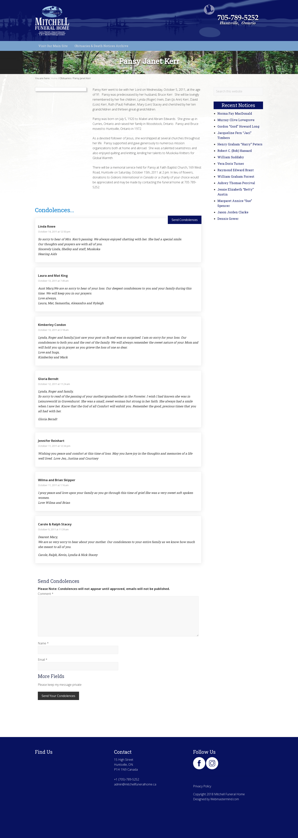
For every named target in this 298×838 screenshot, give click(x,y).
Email (42, 659)
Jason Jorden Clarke (232, 212)
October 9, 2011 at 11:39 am (53, 529)
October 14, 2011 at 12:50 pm (54, 231)
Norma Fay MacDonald (234, 113)
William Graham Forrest (235, 176)
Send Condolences (185, 220)
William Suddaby (230, 157)
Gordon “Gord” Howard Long (238, 126)
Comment (45, 594)
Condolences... (54, 210)
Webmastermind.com (224, 799)
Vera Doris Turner (230, 164)
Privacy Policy (202, 786)
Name (43, 643)
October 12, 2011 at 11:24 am (54, 384)
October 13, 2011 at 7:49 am (53, 280)
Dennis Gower (228, 219)
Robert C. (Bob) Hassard (234, 151)
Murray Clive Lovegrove (235, 120)
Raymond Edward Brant (235, 170)
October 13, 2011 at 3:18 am (53, 330)
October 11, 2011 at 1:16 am (53, 485)
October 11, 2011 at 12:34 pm (54, 446)
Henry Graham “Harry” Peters (239, 144)
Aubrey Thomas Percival (236, 183)
